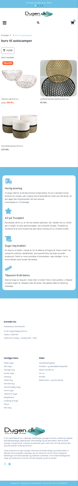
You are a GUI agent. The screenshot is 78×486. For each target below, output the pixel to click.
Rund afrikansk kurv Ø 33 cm (12, 146)
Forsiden (5, 35)
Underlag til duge (11, 401)
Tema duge (9, 390)
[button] (4, 23)
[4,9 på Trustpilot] (8, 211)
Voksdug (7, 377)
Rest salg (7, 408)
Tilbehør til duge (10, 394)
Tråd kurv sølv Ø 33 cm (9, 99)
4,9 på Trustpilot (14, 218)
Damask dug (9, 383)
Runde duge (9, 373)
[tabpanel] (39, 2)
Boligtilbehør (9, 397)
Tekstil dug (8, 380)
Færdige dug (9, 370)
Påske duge (9, 363)
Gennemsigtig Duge (12, 387)
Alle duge (8, 366)
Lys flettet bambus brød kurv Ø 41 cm (54, 99)
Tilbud (6, 404)
